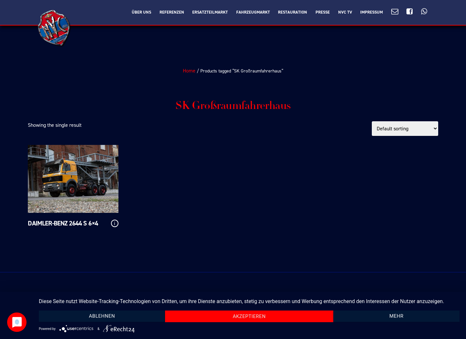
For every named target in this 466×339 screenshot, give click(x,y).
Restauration (292, 12)
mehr (396, 316)
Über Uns (141, 12)
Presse (323, 12)
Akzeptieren (249, 316)
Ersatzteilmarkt (210, 12)
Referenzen (172, 12)
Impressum (371, 12)
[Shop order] (405, 128)
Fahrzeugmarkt (253, 12)
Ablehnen (102, 316)
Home (189, 70)
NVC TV (345, 12)
